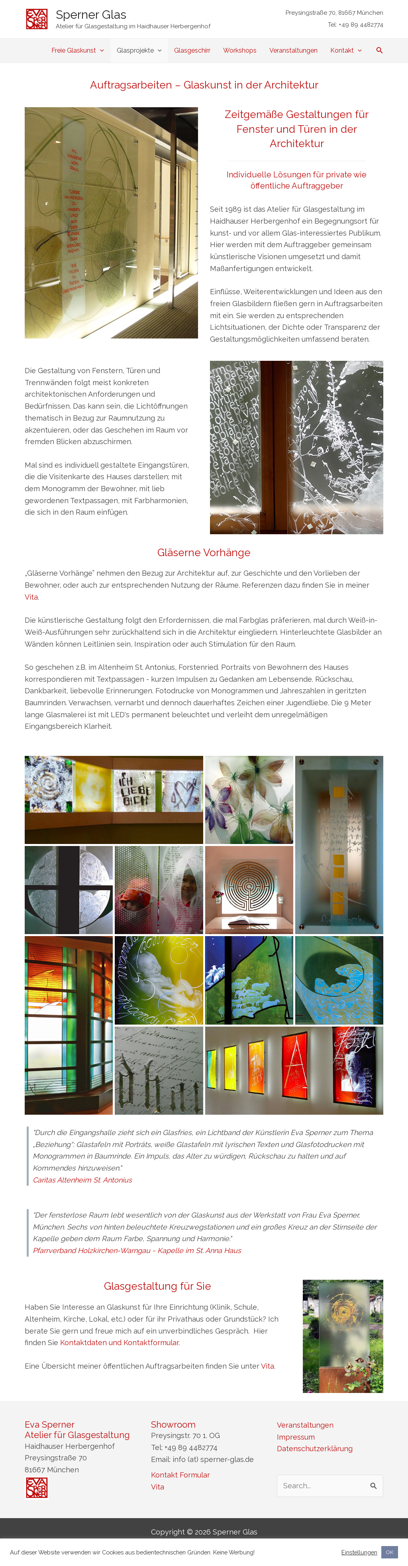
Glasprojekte (139, 51)
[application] (100, 51)
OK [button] (389, 1552)
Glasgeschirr (192, 50)
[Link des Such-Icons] (379, 51)
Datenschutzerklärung (315, 1448)
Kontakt (346, 51)
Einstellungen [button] (359, 1552)
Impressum (296, 1437)
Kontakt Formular (180, 1475)
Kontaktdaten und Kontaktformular (119, 1342)
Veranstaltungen (293, 50)
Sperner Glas (91, 15)
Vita (31, 597)
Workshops (240, 50)
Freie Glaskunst (77, 51)
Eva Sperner (50, 1424)
